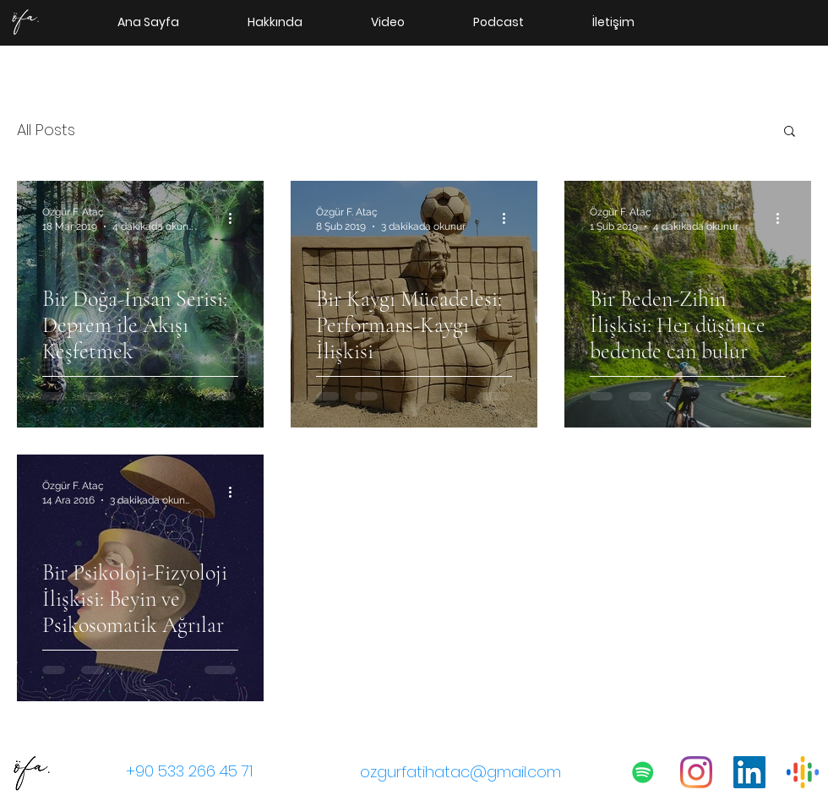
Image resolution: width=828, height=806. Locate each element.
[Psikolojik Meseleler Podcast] (643, 772)
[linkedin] (749, 772)
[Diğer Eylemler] (236, 218)
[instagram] (696, 772)
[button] (790, 132)
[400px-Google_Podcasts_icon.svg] (803, 772)
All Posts (46, 129)
